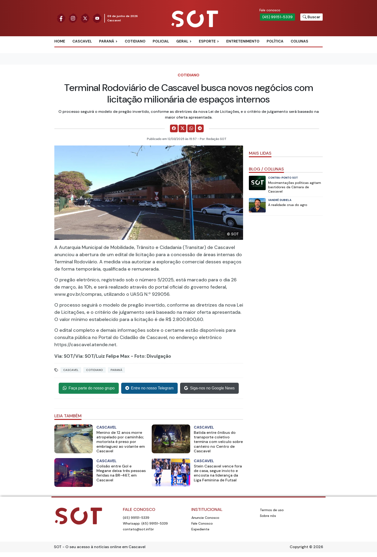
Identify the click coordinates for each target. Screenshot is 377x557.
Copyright (299, 546)
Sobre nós (268, 516)
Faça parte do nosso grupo (88, 388)
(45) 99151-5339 (277, 16)
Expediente (200, 529)
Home (59, 41)
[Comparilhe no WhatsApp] (191, 128)
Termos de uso (272, 510)
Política (275, 41)
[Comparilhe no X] (182, 128)
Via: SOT (63, 356)
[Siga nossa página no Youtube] (97, 17)
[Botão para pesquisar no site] (311, 17)
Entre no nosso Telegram (149, 388)
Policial (161, 41)
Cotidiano (135, 41)
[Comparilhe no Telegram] (200, 128)
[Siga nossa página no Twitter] (85, 17)
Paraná (106, 41)
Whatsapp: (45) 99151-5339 (145, 523)
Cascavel (82, 41)
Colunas (299, 41)
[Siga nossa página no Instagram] (73, 17)
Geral (182, 41)
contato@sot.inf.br (138, 529)
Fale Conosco (202, 523)
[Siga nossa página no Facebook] (61, 17)
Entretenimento (242, 41)
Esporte (207, 41)
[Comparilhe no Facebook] (174, 128)
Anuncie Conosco (205, 517)
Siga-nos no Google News (209, 388)
